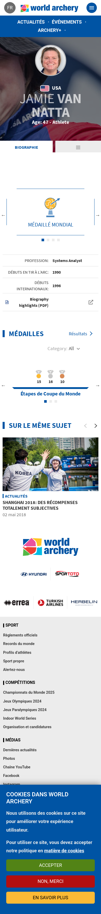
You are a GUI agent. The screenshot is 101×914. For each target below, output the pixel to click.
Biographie (26, 147)
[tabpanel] (50, 212)
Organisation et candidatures (27, 727)
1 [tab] (43, 240)
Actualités (31, 22)
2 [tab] (48, 240)
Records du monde (19, 644)
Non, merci (51, 881)
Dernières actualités (20, 750)
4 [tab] (58, 240)
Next (97, 215)
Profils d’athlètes (17, 652)
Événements (67, 22)
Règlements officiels (20, 635)
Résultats (78, 334)
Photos (9, 758)
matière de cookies (64, 850)
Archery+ (49, 30)
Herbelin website (84, 602)
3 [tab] (53, 240)
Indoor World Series (19, 718)
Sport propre (13, 661)
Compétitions (20, 682)
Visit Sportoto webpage (67, 574)
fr (9, 7)
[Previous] (85, 425)
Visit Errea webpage (17, 602)
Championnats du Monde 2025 (29, 692)
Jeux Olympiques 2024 (22, 701)
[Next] (95, 425)
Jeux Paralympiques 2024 (24, 710)
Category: (58, 348)
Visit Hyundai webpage (33, 574)
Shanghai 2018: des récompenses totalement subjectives (40, 505)
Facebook (11, 776)
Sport (11, 625)
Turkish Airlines (50, 602)
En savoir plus (50, 897)
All (71, 348)
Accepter (50, 865)
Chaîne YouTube (16, 767)
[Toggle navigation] (91, 8)
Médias (13, 740)
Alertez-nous (14, 670)
